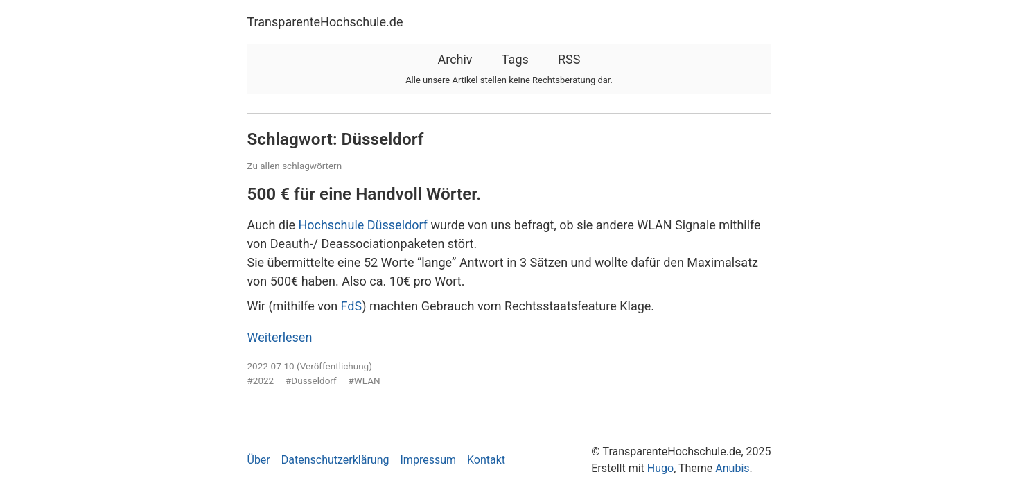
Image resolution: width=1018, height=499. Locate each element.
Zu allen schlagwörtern (294, 165)
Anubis (732, 468)
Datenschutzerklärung (335, 459)
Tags (515, 59)
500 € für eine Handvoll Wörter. (364, 194)
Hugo (660, 468)
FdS (351, 306)
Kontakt (486, 459)
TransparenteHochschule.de (325, 22)
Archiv (454, 59)
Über (258, 459)
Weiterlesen (280, 337)
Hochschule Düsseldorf (363, 225)
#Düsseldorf (311, 380)
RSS (569, 59)
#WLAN (364, 380)
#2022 (260, 380)
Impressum (429, 459)
